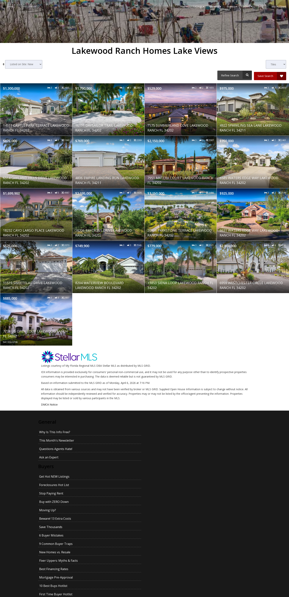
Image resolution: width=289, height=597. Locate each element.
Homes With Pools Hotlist (163, 483)
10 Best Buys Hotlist (106, 474)
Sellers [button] (247, 7)
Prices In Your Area (212, 510)
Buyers (47, 439)
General (48, 420)
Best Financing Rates (213, 466)
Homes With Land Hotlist (109, 483)
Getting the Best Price (54, 535)
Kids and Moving (210, 535)
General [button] (215, 7)
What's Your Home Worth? (57, 510)
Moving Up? (47, 457)
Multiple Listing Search (55, 491)
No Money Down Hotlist (56, 483)
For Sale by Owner (211, 519)
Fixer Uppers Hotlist (213, 483)
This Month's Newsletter (109, 430)
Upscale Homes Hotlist (214, 474)
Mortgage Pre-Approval (56, 474)
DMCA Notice (49, 403)
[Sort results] (23, 64)
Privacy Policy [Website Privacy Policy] (219, 577)
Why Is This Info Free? (54, 430)
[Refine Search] (234, 75)
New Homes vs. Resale (108, 466)
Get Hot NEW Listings (54, 449)
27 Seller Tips (155, 519)
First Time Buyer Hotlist (162, 474)
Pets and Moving (157, 535)
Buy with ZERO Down (213, 449)
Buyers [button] (232, 7)
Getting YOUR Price (105, 535)
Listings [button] (198, 7)
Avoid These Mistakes (107, 510)
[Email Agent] (9, 7)
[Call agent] (27, 7)
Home (184, 7)
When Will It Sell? (104, 527)
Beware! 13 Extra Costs (108, 457)
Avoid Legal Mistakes (213, 527)
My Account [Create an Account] (277, 7)
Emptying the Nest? (159, 527)
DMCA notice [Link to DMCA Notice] (145, 593)
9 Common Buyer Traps (56, 466)
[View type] (276, 64)
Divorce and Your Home (109, 519)
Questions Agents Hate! (162, 430)
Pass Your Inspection (54, 519)
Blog (260, 7)
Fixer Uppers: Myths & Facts (165, 466)
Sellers (46, 500)
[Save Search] (270, 75)
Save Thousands (157, 457)
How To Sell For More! (161, 510)
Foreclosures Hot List (107, 449)
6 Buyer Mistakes (211, 457)
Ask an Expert (208, 430)
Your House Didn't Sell (55, 527)
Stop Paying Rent (158, 449)
